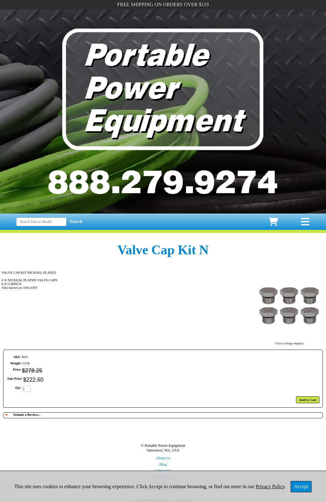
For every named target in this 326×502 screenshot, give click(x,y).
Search (76, 221)
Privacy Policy (270, 486)
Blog (163, 464)
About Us (163, 458)
